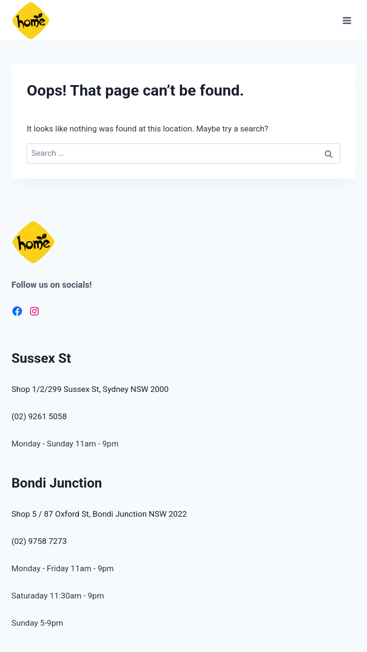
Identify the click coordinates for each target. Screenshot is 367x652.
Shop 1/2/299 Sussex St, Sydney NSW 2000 (90, 389)
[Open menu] (347, 20)
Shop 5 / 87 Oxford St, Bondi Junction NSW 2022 (99, 514)
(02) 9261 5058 (39, 416)
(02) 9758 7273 (39, 541)
